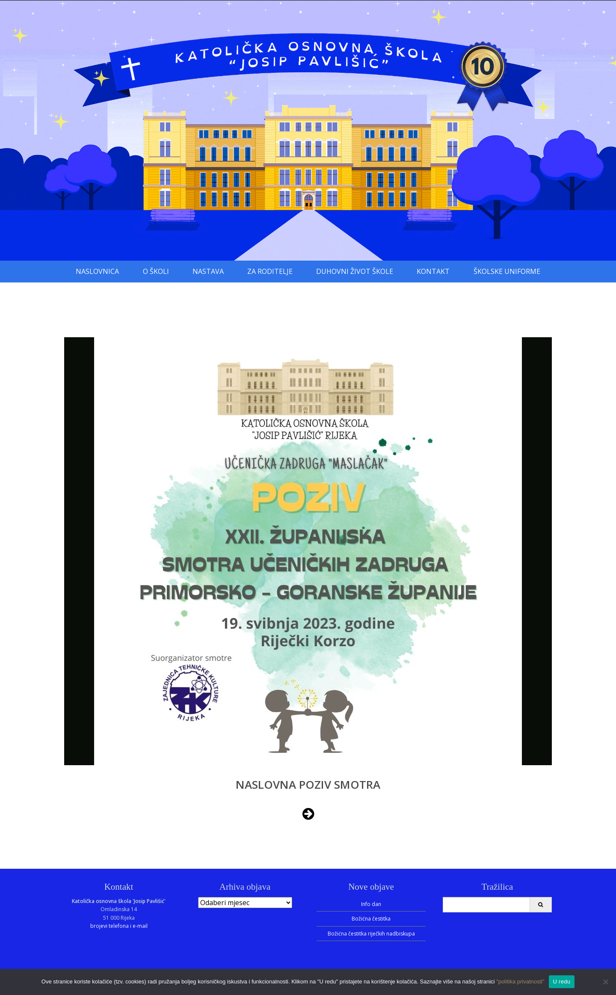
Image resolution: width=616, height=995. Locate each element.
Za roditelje (270, 271)
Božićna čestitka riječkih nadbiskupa (371, 933)
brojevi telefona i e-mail (119, 926)
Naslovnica (97, 271)
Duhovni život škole (354, 271)
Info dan (371, 904)
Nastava (208, 271)
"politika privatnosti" (520, 981)
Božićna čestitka (371, 918)
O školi (156, 271)
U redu (562, 981)
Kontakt (433, 271)
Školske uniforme (507, 271)
